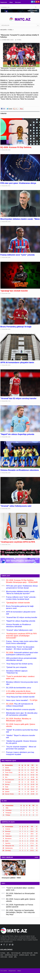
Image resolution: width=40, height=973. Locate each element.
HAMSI (36, 857)
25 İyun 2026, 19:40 (6, 257)
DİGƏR (11, 957)
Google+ (36, 2)
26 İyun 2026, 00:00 (6, 149)
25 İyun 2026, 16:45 (6, 436)
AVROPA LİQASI (24, 955)
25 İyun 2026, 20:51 (6, 185)
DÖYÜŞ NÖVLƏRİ (27, 953)
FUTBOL (10, 29)
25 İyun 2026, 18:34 (6, 365)
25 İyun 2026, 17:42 (6, 401)
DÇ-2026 (33, 955)
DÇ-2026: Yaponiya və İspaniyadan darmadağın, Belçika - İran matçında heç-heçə (20, 912)
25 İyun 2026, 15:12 (6, 544)
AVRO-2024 (4, 957)
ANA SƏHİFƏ (3, 29)
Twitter (32, 2)
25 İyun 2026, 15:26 (6, 508)
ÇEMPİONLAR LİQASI (11, 955)
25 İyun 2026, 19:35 (6, 293)
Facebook (34, 2)
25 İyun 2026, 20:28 (6, 221)
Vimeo (10, 944)
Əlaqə (11, 2)
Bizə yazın (18, 2)
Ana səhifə (3, 970)
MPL (8, 953)
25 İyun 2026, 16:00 (6, 472)
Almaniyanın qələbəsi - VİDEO (11, 878)
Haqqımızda (3, 2)
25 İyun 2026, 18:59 (6, 329)
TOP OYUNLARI (16, 953)
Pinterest (39, 2)
